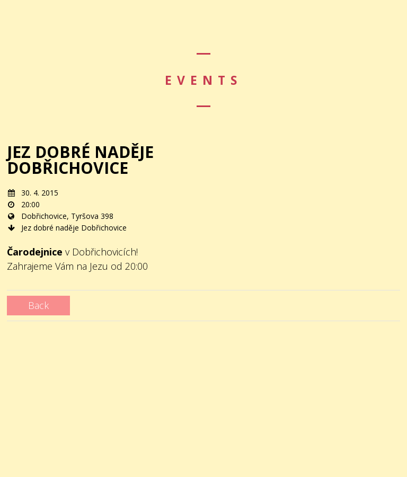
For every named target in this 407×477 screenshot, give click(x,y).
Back (38, 305)
